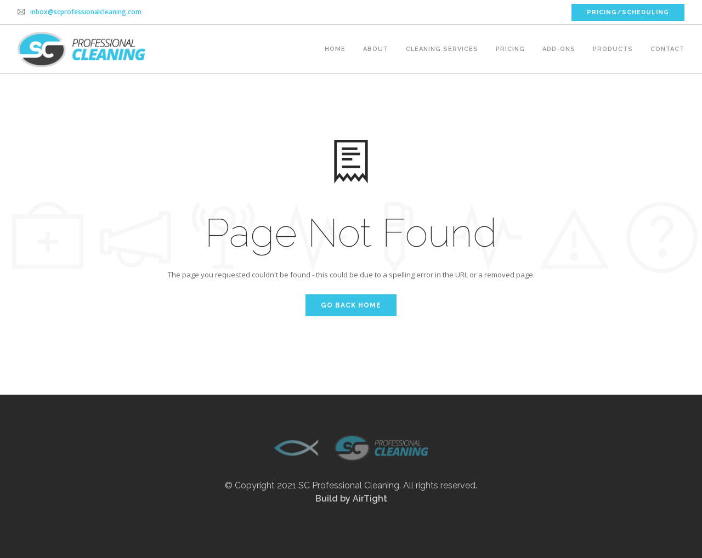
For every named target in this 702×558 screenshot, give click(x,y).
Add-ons (558, 49)
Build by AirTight (351, 498)
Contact (667, 49)
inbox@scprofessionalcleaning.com (85, 11)
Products (613, 49)
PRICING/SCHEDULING (628, 12)
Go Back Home (351, 305)
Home (335, 49)
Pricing (510, 49)
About (375, 49)
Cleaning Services (442, 49)
